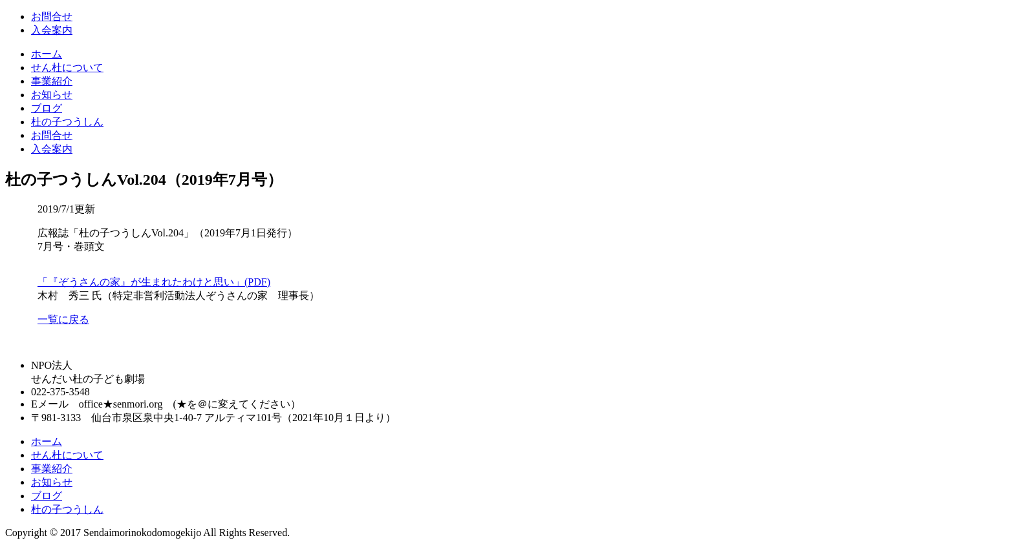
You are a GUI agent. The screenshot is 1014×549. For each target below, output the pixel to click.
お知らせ (51, 94)
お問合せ (51, 16)
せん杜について (67, 67)
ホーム (46, 53)
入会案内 (51, 30)
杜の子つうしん (67, 121)
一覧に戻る (63, 319)
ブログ (46, 108)
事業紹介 (51, 81)
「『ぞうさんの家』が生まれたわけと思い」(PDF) (154, 281)
